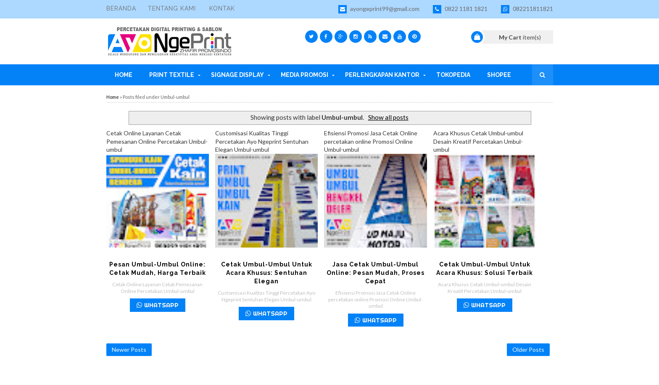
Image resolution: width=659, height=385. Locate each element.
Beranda (121, 8)
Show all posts (388, 117)
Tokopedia (453, 74)
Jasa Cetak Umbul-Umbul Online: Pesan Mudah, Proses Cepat (375, 273)
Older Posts (528, 349)
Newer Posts (129, 349)
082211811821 (527, 9)
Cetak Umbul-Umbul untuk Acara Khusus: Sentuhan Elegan (266, 273)
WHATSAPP (158, 305)
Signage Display (237, 74)
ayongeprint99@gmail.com (378, 9)
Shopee (499, 74)
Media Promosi (304, 74)
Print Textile (171, 74)
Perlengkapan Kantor (382, 74)
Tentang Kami (172, 8)
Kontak (222, 8)
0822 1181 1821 (460, 9)
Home (123, 74)
